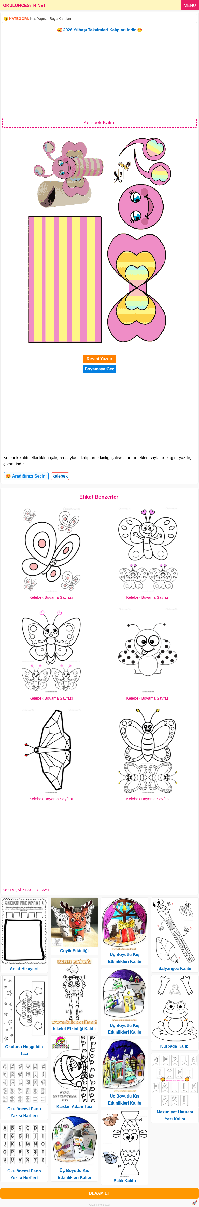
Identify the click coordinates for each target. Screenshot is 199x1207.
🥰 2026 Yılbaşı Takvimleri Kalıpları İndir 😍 (99, 30)
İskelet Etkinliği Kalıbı (74, 1029)
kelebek (60, 476)
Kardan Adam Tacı (74, 1106)
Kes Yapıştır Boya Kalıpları (50, 19)
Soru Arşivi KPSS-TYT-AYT (26, 890)
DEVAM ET (99, 1193)
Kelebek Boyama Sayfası (51, 597)
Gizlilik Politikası (99, 1204)
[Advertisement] (99, 76)
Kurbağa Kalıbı (175, 1046)
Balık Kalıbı (124, 1181)
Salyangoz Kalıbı (174, 968)
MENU (190, 5)
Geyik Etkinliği (74, 951)
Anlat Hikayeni (24, 969)
